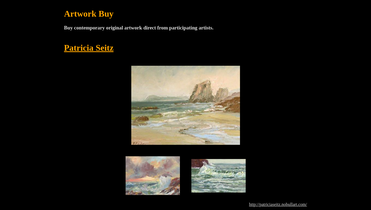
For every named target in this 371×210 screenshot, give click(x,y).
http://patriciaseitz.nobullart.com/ (278, 204)
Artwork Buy (89, 14)
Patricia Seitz (89, 48)
